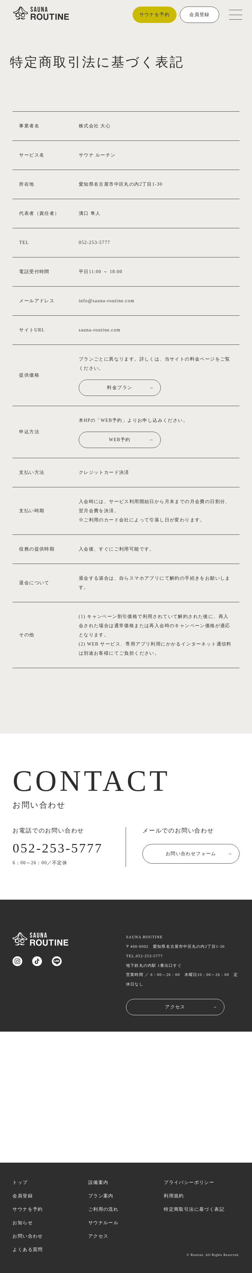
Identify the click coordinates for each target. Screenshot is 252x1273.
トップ (20, 1182)
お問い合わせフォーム (199, 855)
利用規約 (174, 1195)
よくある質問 (27, 1249)
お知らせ (22, 1222)
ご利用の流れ (103, 1209)
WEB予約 (143, 440)
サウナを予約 (154, 14)
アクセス (191, 1007)
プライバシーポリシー (189, 1182)
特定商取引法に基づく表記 (194, 1209)
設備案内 (98, 1182)
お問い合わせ (27, 1236)
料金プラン (142, 388)
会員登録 (199, 14)
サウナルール (103, 1222)
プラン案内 (101, 1195)
